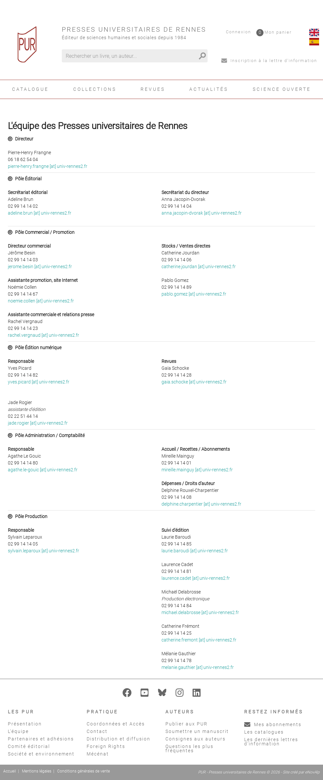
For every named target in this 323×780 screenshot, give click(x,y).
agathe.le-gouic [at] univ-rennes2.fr (42, 469)
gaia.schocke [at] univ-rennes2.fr (194, 381)
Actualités (208, 89)
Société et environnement (41, 753)
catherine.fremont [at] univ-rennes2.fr (199, 639)
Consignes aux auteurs (195, 738)
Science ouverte (282, 89)
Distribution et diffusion (118, 738)
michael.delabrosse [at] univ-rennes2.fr (200, 612)
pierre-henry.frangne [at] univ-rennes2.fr (47, 166)
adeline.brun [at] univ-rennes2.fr (39, 213)
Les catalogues (264, 732)
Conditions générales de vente (83, 771)
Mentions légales (36, 771)
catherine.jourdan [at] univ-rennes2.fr (199, 266)
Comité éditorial (29, 746)
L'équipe (18, 731)
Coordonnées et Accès (116, 723)
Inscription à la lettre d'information (269, 60)
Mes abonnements (272, 724)
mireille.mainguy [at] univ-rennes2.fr (197, 469)
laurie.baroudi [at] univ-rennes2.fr (195, 550)
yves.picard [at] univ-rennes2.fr (38, 381)
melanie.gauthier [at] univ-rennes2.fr (198, 667)
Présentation (25, 723)
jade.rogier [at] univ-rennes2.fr (38, 423)
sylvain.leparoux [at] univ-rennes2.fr (43, 550)
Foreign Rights (106, 746)
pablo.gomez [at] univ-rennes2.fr (194, 294)
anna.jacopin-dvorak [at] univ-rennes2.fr (202, 213)
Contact (97, 731)
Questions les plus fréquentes (189, 748)
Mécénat (98, 753)
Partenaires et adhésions (41, 738)
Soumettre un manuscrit (197, 731)
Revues (153, 89)
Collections (94, 89)
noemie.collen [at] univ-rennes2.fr (41, 300)
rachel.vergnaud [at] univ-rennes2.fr (43, 335)
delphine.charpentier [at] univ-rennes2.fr (201, 504)
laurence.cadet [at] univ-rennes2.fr (196, 578)
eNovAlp (312, 772)
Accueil (9, 771)
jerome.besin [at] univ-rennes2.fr (40, 266)
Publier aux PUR (186, 723)
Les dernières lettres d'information (271, 741)
